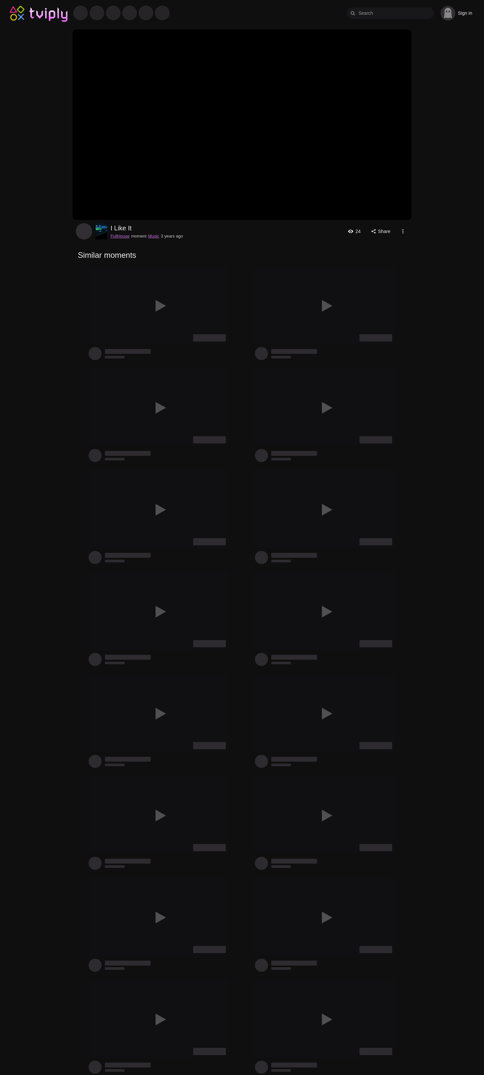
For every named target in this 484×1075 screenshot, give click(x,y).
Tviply (17, 13)
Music (153, 236)
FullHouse (84, 231)
